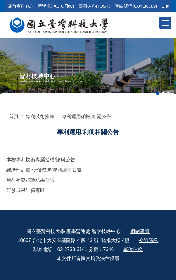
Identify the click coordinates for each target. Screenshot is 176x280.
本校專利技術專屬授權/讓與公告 (40, 159)
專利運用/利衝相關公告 (86, 116)
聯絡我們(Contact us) (136, 5)
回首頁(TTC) (20, 5)
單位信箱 (133, 249)
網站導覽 (140, 231)
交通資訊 (148, 240)
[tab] (157, 93)
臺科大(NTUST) (94, 5)
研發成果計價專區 (25, 190)
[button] (154, 22)
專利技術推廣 (40, 116)
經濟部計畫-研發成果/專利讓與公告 (44, 169)
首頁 (14, 116)
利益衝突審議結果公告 (30, 180)
